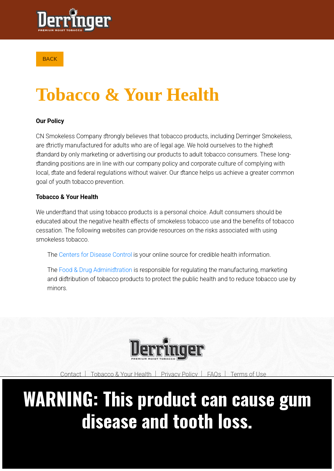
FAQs (214, 374)
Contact (70, 374)
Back (50, 59)
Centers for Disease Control (95, 254)
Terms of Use (248, 374)
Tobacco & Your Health (121, 374)
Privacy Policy (179, 374)
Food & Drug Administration (95, 269)
